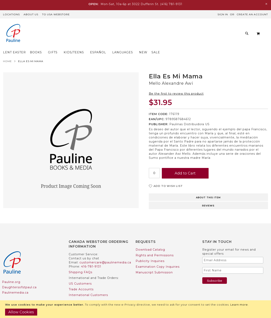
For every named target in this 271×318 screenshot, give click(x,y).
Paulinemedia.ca (15, 284)
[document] (136, 309)
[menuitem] (63, 34)
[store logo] (13, 33)
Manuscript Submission (154, 264)
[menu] (134, 34)
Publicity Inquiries (150, 253)
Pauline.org (11, 274)
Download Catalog (150, 241)
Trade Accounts (81, 281)
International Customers (88, 287)
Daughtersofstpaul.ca (19, 279)
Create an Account (252, 14)
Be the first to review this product (176, 86)
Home (7, 53)
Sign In (223, 14)
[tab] (208, 189)
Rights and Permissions (155, 247)
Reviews (208, 197)
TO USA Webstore (56, 14)
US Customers (80, 275)
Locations (11, 14)
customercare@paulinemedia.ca (105, 254)
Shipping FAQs (80, 264)
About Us (31, 14)
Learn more (239, 304)
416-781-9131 (91, 258)
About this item (208, 189)
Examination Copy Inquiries (158, 259)
